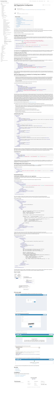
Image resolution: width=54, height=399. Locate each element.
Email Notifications (18, 23)
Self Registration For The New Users (20, 19)
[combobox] (46, 5)
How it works (18, 25)
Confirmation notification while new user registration (24, 24)
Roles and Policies (5, 24)
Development (4, 45)
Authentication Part (18, 21)
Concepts (4, 19)
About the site (29, 383)
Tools (2, 50)
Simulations (4, 21)
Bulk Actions (5, 35)
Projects (3, 49)
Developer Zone (4, 12)
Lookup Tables (6, 37)
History (2, 52)
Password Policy (17, 369)
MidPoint (2, 4)
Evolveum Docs (4, 1)
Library (1, 57)
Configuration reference (18, 3)
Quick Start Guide (4, 5)
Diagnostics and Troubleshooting (7, 32)
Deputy (5, 36)
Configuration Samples (6, 29)
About (1, 61)
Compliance (3, 6)
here (37, 57)
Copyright (29, 384)
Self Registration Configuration (7, 41)
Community (2, 56)
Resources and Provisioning (6, 27)
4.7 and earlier (4, 17)
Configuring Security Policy (19, 18)
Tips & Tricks (5, 43)
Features (3, 9)
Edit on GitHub (42, 384)
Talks (1, 58)
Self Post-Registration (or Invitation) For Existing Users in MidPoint (24, 20)
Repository (4, 33)
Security (4, 31)
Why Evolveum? (3, 55)
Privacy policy (36, 385)
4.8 (2, 18)
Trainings (2, 54)
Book (1, 3)
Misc (22, 3)
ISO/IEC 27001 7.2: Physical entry (19, 376)
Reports (5, 40)
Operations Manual (4, 15)
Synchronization (5, 28)
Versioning (3, 51)
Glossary (2, 59)
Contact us (35, 384)
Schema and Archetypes (6, 23)
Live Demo (3, 14)
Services (5, 42)
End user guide (18, 26)
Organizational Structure (6, 26)
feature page (39, 9)
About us (35, 383)
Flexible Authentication (18, 370)
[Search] (50, 1)
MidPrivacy (3, 46)
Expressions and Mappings (6, 22)
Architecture (3, 10)
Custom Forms (17, 368)
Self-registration (28, 9)
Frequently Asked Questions (4, 60)
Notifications (5, 38)
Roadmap (3, 8)
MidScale (3, 47)
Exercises (3, 13)
